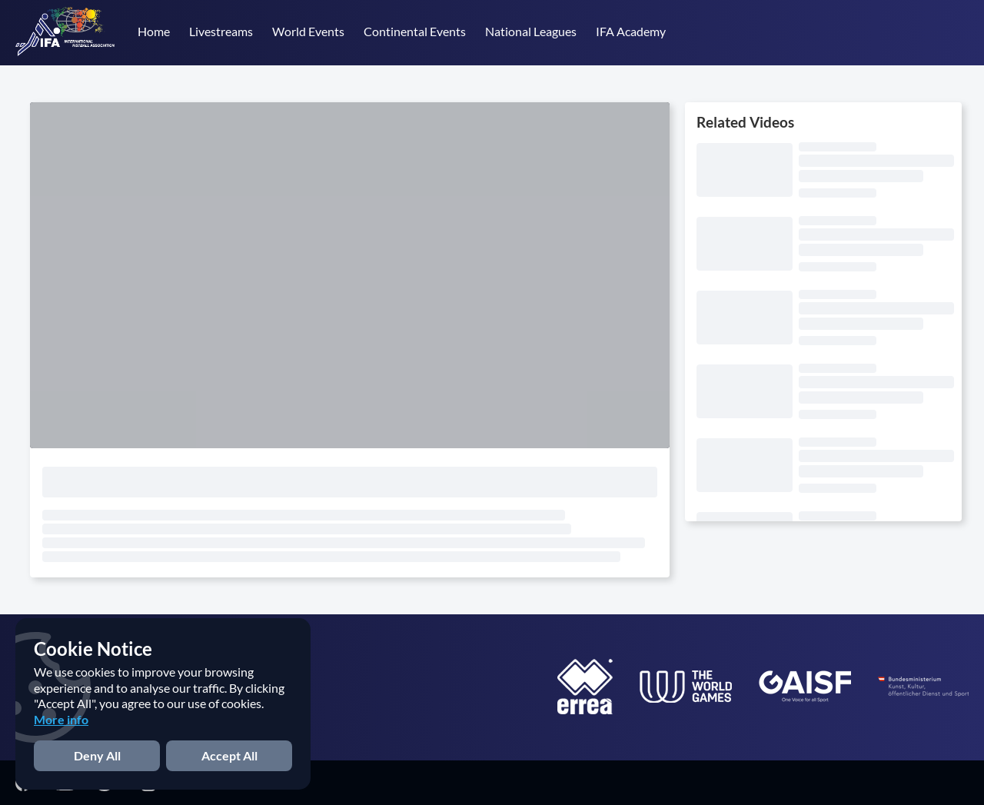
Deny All (97, 755)
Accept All (229, 755)
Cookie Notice (93, 648)
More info (61, 719)
